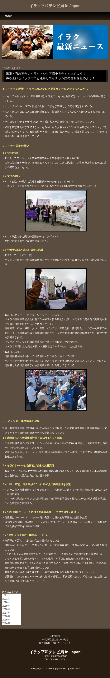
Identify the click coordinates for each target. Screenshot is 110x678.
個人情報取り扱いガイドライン (55, 643)
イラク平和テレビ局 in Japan (55, 6)
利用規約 (55, 636)
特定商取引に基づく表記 (55, 639)
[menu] (11, 609)
